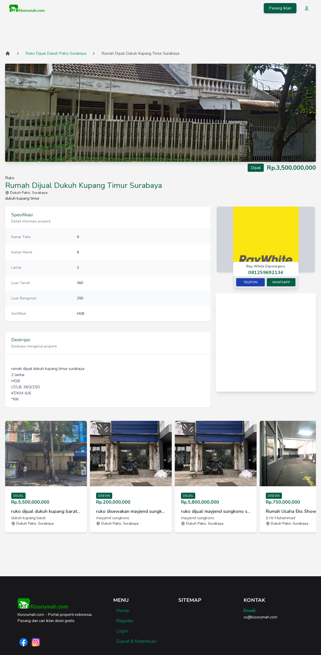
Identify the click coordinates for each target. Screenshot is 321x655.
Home (122, 610)
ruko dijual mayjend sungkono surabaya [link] (215, 511)
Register (125, 621)
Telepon (250, 282)
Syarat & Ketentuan (136, 641)
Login (122, 631)
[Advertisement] (160, 32)
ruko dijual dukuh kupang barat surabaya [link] (46, 511)
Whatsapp (281, 282)
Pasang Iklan (280, 8)
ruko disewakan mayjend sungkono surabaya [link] (131, 511)
